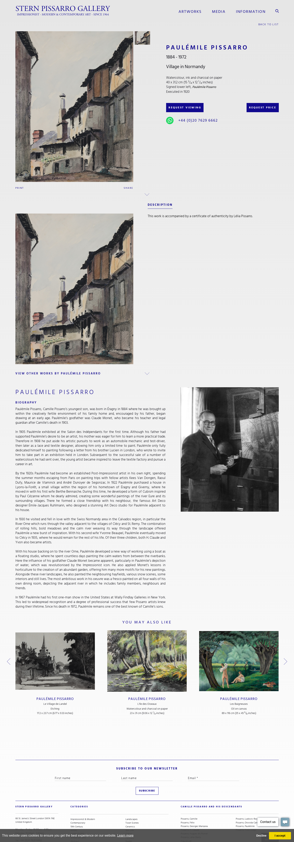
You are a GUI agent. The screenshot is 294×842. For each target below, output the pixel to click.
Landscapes (131, 787)
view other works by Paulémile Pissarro (58, 373)
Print (19, 188)
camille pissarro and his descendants (211, 777)
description (160, 204)
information (251, 11)
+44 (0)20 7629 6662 (197, 120)
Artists (73, 798)
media (219, 11)
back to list (268, 23)
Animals (129, 813)
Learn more (125, 835)
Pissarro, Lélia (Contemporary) (189, 815)
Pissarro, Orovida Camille (248, 791)
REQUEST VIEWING (185, 107)
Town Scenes (132, 791)
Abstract (74, 809)
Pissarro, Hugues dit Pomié (194, 802)
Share (128, 188)
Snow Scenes (77, 813)
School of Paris (78, 805)
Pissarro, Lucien (188, 824)
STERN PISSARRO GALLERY (33, 777)
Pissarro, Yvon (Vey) (246, 798)
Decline (261, 835)
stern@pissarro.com (32, 813)
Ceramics (130, 794)
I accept (280, 835)
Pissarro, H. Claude (190, 798)
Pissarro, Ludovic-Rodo (247, 787)
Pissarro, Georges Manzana (194, 794)
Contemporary (77, 791)
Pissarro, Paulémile (245, 794)
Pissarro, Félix (188, 791)
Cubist (128, 802)
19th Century (76, 794)
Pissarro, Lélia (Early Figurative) (191, 807)
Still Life (129, 798)
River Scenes (76, 816)
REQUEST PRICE (262, 107)
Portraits (129, 805)
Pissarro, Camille (189, 787)
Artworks (190, 11)
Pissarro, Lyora (188, 820)
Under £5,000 (77, 802)
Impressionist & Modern (82, 787)
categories (79, 777)
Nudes (128, 809)
